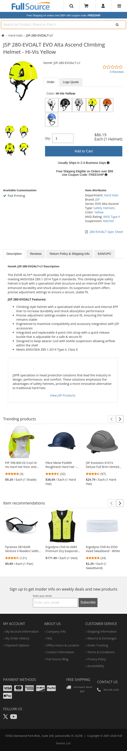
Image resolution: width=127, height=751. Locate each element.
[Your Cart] (87, 6)
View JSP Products (62, 395)
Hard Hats (15, 35)
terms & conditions (101, 652)
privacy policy (96, 659)
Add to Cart (84, 151)
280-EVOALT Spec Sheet (106, 232)
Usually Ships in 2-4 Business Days (83, 162)
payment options (17, 645)
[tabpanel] (83, 135)
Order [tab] (51, 82)
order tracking (97, 645)
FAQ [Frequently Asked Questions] (49, 638)
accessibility (95, 666)
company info (56, 631)
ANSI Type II (111, 217)
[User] (103, 6)
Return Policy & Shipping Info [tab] (69, 253)
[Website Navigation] (119, 6)
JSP (97, 199)
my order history (17, 638)
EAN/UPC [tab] (104, 253)
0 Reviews (117, 72)
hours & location (62, 645)
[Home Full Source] (2, 35)
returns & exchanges (101, 638)
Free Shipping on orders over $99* (63, 15)
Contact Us (107, 682)
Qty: (48, 138)
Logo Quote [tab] (71, 82)
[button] (111, 418)
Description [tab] (14, 253)
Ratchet (108, 221)
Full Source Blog (57, 659)
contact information (60, 652)
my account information (22, 631)
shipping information (102, 631)
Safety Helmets (104, 208)
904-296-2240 (111, 689)
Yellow (98, 212)
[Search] (117, 25)
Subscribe (88, 602)
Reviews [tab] (35, 253)
